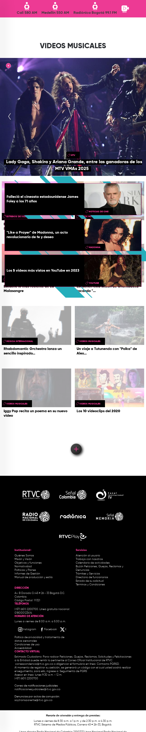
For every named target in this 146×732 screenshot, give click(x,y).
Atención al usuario (88, 555)
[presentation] (9, 117)
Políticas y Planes (25, 570)
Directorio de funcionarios (92, 577)
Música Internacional (19, 341)
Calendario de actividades (93, 563)
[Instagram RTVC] (27, 629)
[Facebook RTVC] (48, 629)
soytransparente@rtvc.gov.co (33, 700)
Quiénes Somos (24, 555)
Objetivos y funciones (28, 563)
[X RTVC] (63, 629)
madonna (94, 247)
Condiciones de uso (27, 644)
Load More (76, 442)
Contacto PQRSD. (108, 664)
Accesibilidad (23, 648)
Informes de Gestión (27, 573)
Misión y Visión (23, 559)
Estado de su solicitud (90, 581)
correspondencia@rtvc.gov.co (34, 664)
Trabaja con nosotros (89, 559)
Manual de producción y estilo (34, 577)
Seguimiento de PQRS (73, 671)
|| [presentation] (8, 66)
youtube (94, 283)
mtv (73, 155)
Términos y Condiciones (90, 584)
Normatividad (23, 566)
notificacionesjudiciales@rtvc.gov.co (37, 689)
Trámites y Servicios (88, 573)
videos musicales (89, 341)
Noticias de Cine (98, 212)
